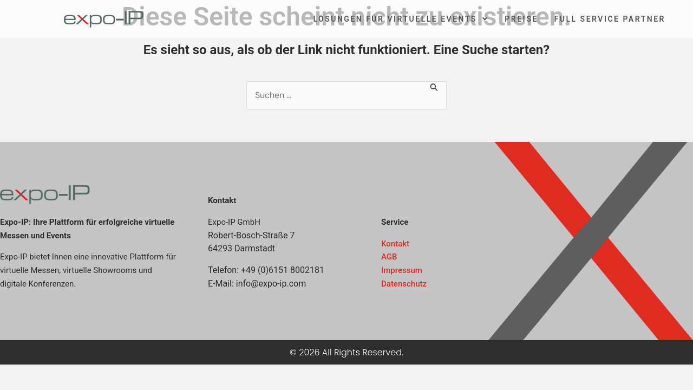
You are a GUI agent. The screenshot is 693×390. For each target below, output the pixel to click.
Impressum (401, 270)
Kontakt (395, 244)
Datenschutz (404, 284)
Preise (521, 19)
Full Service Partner (609, 19)
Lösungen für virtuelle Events (400, 19)
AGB (389, 257)
